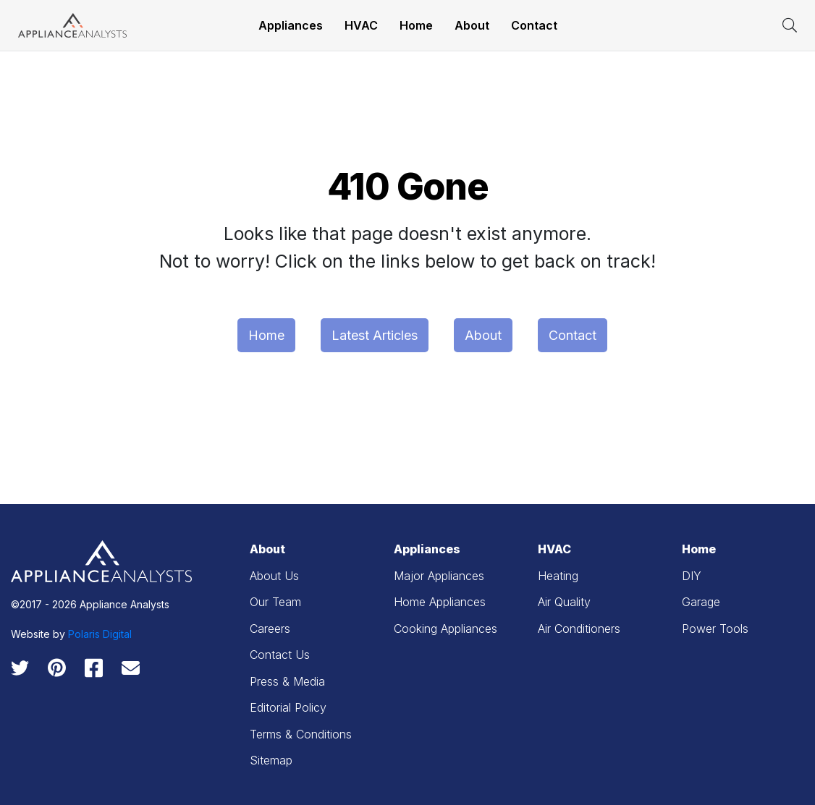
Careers (270, 628)
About (472, 25)
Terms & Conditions (301, 734)
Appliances (290, 25)
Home (416, 25)
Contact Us (280, 654)
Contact (534, 25)
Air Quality (564, 602)
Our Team (275, 602)
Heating (558, 575)
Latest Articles (375, 335)
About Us (274, 575)
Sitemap (271, 760)
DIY (691, 575)
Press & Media (287, 681)
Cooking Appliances (445, 628)
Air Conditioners (579, 628)
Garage (701, 602)
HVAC (361, 25)
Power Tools (715, 628)
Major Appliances (439, 575)
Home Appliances (440, 602)
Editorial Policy (288, 707)
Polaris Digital (100, 634)
